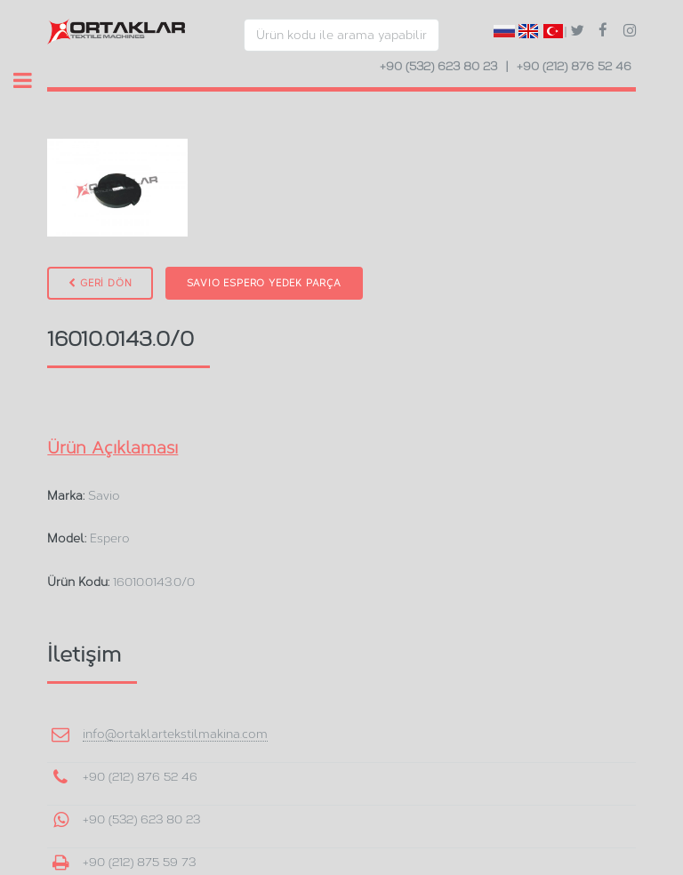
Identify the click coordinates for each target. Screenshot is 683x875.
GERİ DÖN (100, 283)
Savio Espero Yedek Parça (264, 283)
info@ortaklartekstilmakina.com (175, 733)
